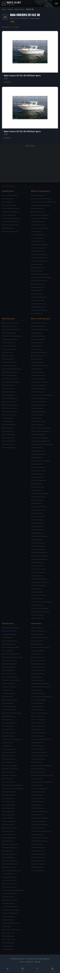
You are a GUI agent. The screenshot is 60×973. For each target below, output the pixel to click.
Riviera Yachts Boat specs (10, 225)
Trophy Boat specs (37, 598)
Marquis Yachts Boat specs (10, 208)
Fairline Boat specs (8, 202)
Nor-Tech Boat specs (9, 215)
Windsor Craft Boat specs (39, 310)
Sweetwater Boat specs (9, 900)
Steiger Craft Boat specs (39, 559)
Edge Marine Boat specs (39, 411)
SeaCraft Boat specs (37, 533)
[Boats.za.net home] (11, 3)
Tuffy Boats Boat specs (38, 847)
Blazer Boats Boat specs (10, 664)
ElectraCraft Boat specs (9, 700)
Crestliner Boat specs (9, 693)
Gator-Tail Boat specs (38, 723)
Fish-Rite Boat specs (38, 709)
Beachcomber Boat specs (10, 647)
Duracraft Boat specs (38, 693)
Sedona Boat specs (8, 841)
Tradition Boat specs (37, 592)
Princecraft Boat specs (38, 497)
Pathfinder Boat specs (9, 795)
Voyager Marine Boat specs (10, 929)
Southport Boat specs (38, 543)
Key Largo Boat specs (9, 732)
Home (4, 9)
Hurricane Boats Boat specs (40, 438)
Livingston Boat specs (38, 759)
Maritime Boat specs (8, 752)
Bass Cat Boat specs (37, 657)
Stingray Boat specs (37, 562)
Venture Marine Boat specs (39, 608)
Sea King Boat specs (8, 831)
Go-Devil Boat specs (37, 736)
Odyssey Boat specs (8, 782)
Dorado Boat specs (8, 356)
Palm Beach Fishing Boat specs (12, 785)
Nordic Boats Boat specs (10, 405)
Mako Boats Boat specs (38, 454)
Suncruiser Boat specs (9, 883)
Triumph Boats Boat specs (10, 913)
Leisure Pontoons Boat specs (11, 739)
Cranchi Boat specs (8, 198)
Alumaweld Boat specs (9, 634)
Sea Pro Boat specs (37, 529)
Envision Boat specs (37, 415)
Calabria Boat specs (8, 670)
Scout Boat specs (8, 431)
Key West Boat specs (38, 451)
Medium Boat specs (8, 319)
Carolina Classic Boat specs (40, 215)
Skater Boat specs (37, 539)
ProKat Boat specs (8, 418)
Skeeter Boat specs (8, 857)
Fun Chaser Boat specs (9, 706)
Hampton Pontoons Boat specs (41, 739)
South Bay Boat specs (9, 867)
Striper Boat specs (37, 566)
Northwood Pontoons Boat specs (42, 782)
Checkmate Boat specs (38, 385)
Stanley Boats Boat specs (39, 552)
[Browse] (37, 969)
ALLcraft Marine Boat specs (40, 637)
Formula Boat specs (37, 238)
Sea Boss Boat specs (9, 821)
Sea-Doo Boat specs (8, 834)
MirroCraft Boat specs (38, 769)
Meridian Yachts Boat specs (40, 274)
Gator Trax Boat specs (38, 719)
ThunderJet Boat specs (38, 585)
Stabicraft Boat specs (38, 549)
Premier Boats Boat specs (39, 493)
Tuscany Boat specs (8, 916)
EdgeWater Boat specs (9, 362)
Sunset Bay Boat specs (9, 893)
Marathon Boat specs (9, 749)
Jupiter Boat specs (8, 388)
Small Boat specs (8, 623)
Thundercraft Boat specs (10, 906)
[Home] (7, 969)
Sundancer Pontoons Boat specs (12, 890)
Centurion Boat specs (9, 333)
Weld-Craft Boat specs (38, 864)
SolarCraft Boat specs (38, 828)
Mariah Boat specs (37, 464)
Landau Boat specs (8, 736)
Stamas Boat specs (8, 444)
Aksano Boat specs (37, 634)
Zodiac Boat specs (8, 949)
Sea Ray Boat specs (8, 228)
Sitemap (37, 962)
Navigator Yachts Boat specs (11, 212)
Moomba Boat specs (8, 772)
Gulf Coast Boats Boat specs (11, 382)
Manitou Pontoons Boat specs (40, 461)
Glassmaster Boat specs (39, 732)
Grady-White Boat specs (10, 378)
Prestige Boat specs (37, 284)
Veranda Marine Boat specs (10, 923)
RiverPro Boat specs (37, 808)
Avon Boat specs (36, 654)
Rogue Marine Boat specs (39, 811)
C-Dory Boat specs (37, 362)
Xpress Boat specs (8, 943)
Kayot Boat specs (36, 447)
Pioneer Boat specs (8, 798)
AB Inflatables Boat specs (39, 323)
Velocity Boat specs (37, 605)
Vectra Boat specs (8, 919)
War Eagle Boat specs (38, 860)
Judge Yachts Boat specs (39, 257)
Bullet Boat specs (37, 677)
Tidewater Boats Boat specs (11, 910)
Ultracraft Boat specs (38, 854)
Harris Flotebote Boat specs (40, 431)
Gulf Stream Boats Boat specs (41, 428)
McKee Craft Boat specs (38, 470)
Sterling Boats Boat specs (39, 838)
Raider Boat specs (37, 503)
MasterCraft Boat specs (9, 398)
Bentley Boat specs (8, 650)
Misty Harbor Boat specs (10, 765)
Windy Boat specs (37, 313)
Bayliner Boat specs (37, 208)
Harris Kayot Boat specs (9, 723)
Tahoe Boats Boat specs (39, 579)
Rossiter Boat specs (8, 814)
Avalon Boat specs (37, 346)
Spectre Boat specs (8, 438)
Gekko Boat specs (8, 719)
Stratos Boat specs (8, 874)
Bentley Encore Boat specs (11, 654)
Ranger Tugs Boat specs (39, 506)
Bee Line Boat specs (37, 667)
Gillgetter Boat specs (38, 729)
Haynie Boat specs (37, 742)
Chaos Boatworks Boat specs (40, 686)
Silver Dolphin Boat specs (39, 824)
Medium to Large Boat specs (40, 191)
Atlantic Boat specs (37, 342)
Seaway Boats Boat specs (39, 536)
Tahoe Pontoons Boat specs (40, 582)
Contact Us (29, 962)
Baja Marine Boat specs (9, 326)
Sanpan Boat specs (37, 520)
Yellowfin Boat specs (38, 618)
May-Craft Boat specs (38, 467)
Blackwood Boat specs (9, 660)
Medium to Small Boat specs (40, 319)
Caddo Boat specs (37, 369)
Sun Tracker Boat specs (39, 569)
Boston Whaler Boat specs (10, 329)
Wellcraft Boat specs (38, 307)
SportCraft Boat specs (9, 441)
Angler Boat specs (37, 333)
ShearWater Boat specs (9, 847)
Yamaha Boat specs (8, 946)
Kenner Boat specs (8, 729)
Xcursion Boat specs (9, 939)
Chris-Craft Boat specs (38, 225)
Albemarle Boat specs (38, 195)
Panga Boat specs (37, 483)
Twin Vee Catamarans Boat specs (42, 602)
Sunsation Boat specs (38, 572)
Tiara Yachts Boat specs (39, 303)
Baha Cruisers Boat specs (10, 323)
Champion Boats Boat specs (11, 680)
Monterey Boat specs (9, 401)
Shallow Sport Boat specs (10, 844)
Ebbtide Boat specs (37, 408)
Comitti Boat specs (37, 392)
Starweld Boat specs (38, 834)
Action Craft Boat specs (38, 631)
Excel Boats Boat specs (38, 700)
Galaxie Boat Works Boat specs (12, 713)
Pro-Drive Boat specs (38, 798)
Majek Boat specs (36, 762)
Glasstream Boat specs (38, 421)
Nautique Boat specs (38, 477)
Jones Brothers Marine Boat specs (42, 444)
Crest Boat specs (7, 690)
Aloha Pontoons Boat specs (11, 627)
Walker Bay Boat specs (38, 857)
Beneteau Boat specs (38, 212)
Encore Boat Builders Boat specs (42, 696)
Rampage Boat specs (38, 287)
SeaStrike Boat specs (9, 838)
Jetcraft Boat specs (8, 385)
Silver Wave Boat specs (9, 854)
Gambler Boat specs (37, 716)
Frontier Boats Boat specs (39, 713)
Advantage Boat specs (38, 326)
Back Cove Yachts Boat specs (40, 205)
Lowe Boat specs (7, 742)
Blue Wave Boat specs (38, 673)
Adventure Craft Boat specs (40, 329)
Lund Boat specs (7, 746)
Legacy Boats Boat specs (39, 261)
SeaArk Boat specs (37, 814)
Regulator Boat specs (9, 424)
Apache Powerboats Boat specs (41, 198)
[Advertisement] (30, 164)
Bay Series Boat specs (38, 660)
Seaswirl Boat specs (8, 434)
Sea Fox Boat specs (37, 523)
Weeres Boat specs (8, 936)
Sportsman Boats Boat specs (11, 870)
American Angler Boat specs (40, 647)
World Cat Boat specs (9, 447)
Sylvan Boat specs (8, 903)
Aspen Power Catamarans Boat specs (43, 202)
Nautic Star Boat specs (9, 775)
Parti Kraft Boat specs (9, 791)
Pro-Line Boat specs (8, 415)
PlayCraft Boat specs (38, 487)
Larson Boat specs (8, 395)
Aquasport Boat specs (38, 339)
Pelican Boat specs (37, 785)
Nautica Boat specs (37, 474)
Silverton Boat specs (38, 300)
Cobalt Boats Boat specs (10, 339)
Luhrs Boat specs (37, 264)
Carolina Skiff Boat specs (10, 677)
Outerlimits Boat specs (9, 408)
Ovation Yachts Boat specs (39, 280)
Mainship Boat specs (37, 267)
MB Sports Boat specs (9, 759)
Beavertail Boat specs (38, 664)
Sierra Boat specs (8, 851)
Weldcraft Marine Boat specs (40, 611)
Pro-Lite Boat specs (8, 801)
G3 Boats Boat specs (8, 709)
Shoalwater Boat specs (38, 821)
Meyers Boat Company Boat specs (42, 765)
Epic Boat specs (36, 418)
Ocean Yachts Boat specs (10, 221)
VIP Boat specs (7, 926)
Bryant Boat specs (37, 359)
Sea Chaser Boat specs (9, 828)
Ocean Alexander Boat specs (11, 218)
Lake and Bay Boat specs (39, 752)
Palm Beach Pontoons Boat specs (13, 788)
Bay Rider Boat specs (9, 644)
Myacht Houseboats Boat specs (41, 277)
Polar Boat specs (36, 490)
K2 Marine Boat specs (38, 746)
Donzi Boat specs (7, 352)
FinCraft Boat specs (37, 706)
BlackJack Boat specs (38, 670)
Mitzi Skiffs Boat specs (38, 772)
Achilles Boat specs (37, 627)
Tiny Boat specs (36, 623)
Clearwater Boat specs (9, 686)
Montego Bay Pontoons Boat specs (42, 775)
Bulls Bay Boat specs (38, 680)
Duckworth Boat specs (38, 405)
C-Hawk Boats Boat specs (39, 365)
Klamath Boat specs (37, 749)
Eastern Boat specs (8, 359)
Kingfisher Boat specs (9, 392)
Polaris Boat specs (37, 795)
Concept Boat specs (8, 342)
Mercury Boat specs (8, 762)
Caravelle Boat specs (38, 378)
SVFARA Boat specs (8, 896)
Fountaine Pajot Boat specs (40, 244)
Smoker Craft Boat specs (10, 864)
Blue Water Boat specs (9, 667)
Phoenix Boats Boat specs (39, 788)
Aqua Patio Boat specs (38, 336)
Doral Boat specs (36, 231)
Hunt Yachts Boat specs (9, 205)
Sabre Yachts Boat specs (39, 297)
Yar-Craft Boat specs (38, 870)
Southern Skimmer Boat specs (41, 831)
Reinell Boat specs (8, 811)
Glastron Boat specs (37, 424)
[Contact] (52, 969)
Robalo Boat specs (37, 513)
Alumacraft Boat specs (9, 631)
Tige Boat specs (36, 588)
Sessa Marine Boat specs (10, 231)
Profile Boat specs (37, 500)
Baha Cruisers (19, 9)
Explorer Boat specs (37, 703)
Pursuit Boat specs (8, 421)
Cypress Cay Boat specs (39, 401)
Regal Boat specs (36, 290)
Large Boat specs (8, 191)
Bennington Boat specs (38, 356)
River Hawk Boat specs (38, 510)
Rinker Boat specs (37, 294)
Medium (10, 9)
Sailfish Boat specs (8, 428)
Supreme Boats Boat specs (40, 841)
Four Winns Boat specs (38, 248)
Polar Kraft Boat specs (38, 791)
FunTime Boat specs (38, 251)
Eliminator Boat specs (9, 365)
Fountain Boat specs (37, 241)
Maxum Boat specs (37, 271)
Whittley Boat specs (37, 615)
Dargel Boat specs (37, 690)
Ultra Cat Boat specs (37, 851)
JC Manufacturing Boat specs (40, 441)
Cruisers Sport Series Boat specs (42, 395)
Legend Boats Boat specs (39, 755)
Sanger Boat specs (8, 818)
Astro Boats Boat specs (9, 641)
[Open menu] (56, 3)
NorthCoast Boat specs (38, 480)
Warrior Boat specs (8, 933)
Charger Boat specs (8, 683)
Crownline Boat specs (9, 349)
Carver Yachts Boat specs (39, 218)
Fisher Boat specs (8, 703)
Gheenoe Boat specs (38, 726)
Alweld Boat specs (37, 644)
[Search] (22, 969)
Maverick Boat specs (8, 755)
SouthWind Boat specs (38, 546)
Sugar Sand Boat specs (9, 877)
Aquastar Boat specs (38, 650)
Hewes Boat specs (8, 726)
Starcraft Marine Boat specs (40, 556)
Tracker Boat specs (37, 844)
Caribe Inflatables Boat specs (40, 683)
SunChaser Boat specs (9, 880)
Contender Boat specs (9, 346)
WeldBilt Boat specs (37, 867)
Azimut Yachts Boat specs (10, 195)
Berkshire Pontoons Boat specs (12, 657)
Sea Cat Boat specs (8, 824)
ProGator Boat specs (38, 801)
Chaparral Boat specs (38, 221)
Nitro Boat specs (7, 778)
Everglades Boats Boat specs (11, 369)
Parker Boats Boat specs (10, 411)
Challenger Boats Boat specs (11, 336)
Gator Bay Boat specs (9, 716)
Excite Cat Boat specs (38, 234)
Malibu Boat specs (37, 457)
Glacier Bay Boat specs (9, 375)
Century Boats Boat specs (39, 382)
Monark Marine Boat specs (10, 769)
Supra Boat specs (37, 575)
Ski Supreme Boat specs (10, 860)
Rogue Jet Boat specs (38, 516)
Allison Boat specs (37, 641)
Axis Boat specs (36, 349)
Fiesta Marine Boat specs (10, 372)
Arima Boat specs (7, 637)
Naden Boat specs (37, 778)
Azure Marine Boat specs (39, 352)
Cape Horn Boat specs (38, 375)
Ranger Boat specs (8, 808)
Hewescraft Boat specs (38, 434)
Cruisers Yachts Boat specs (40, 228)
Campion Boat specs (38, 372)
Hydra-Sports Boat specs (39, 254)
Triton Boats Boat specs (39, 595)
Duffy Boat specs (7, 696)
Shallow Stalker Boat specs (40, 818)
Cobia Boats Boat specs (38, 388)
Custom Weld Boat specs (39, 398)
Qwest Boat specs (37, 805)
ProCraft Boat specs (8, 805)
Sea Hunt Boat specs (38, 526)
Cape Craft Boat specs (9, 673)
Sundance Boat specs (9, 887)
